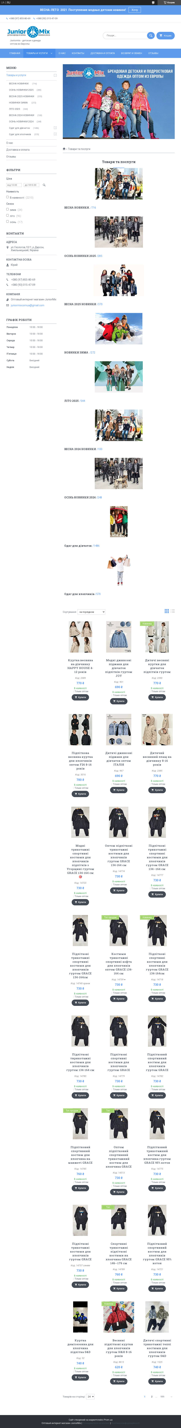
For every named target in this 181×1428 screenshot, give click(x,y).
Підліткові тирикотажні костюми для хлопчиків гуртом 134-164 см (80, 1062)
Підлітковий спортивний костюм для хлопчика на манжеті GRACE (80, 1154)
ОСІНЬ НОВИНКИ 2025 (80, 256)
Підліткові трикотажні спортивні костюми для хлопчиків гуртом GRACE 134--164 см (157, 857)
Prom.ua (108, 1420)
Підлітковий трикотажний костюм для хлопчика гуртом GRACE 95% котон (157, 1154)
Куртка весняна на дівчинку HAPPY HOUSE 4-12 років (80, 666)
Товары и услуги (37, 53)
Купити (82, 697)
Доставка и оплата (102, 53)
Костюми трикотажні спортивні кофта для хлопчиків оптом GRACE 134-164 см (118, 963)
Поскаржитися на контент (96, 1423)
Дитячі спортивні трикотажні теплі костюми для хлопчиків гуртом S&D (157, 1348)
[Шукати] (151, 35)
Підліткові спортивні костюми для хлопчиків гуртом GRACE (118, 1062)
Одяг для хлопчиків (79, 594)
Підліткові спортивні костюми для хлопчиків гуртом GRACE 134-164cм (157, 963)
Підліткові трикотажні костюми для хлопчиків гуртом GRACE (80, 1251)
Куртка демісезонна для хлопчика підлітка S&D (80, 1346)
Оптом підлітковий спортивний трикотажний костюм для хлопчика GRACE (119, 1156)
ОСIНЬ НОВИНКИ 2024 (80, 497)
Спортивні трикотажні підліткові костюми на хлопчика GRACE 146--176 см (119, 1253)
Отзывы (153, 53)
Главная (14, 53)
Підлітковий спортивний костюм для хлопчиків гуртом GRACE (157, 1062)
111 (162, 1396)
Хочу (135, 10)
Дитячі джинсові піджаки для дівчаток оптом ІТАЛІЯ (118, 758)
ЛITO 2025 (71, 401)
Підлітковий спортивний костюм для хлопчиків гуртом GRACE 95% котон (157, 1253)
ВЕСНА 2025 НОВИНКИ (80, 304)
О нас (62, 53)
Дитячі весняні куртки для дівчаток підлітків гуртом (157, 666)
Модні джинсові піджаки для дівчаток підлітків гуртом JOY (118, 668)
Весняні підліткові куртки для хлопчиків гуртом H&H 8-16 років (118, 1348)
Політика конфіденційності (125, 1423)
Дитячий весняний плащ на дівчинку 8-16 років (157, 758)
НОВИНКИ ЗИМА (76, 352)
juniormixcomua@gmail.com (27, 305)
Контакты (78, 53)
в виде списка (173, 612)
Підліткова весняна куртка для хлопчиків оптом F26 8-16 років (80, 760)
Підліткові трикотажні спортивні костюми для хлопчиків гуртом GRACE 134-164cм (80, 965)
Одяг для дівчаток (78, 545)
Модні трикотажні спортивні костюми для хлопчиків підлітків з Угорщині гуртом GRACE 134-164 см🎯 (80, 861)
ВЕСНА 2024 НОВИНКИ (80, 449)
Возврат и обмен (131, 53)
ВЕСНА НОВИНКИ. (77, 207)
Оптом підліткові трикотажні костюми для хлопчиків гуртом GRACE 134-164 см (118, 855)
